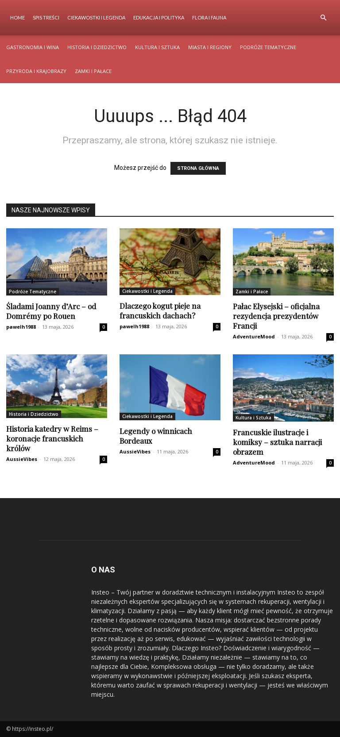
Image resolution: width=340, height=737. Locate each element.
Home (17, 17)
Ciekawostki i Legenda (96, 17)
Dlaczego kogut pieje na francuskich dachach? (160, 310)
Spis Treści (46, 17)
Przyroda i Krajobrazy (36, 71)
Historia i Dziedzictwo (97, 47)
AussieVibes (21, 459)
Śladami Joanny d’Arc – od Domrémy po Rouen (51, 311)
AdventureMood (254, 336)
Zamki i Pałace (93, 71)
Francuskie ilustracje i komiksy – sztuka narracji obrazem (277, 442)
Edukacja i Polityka (158, 17)
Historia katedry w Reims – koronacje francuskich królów (52, 438)
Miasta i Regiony (210, 47)
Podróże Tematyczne (268, 47)
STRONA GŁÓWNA (198, 168)
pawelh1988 (21, 326)
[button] (323, 18)
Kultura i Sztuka (157, 47)
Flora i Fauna (209, 17)
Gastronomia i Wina (32, 47)
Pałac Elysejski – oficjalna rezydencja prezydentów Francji (276, 315)
